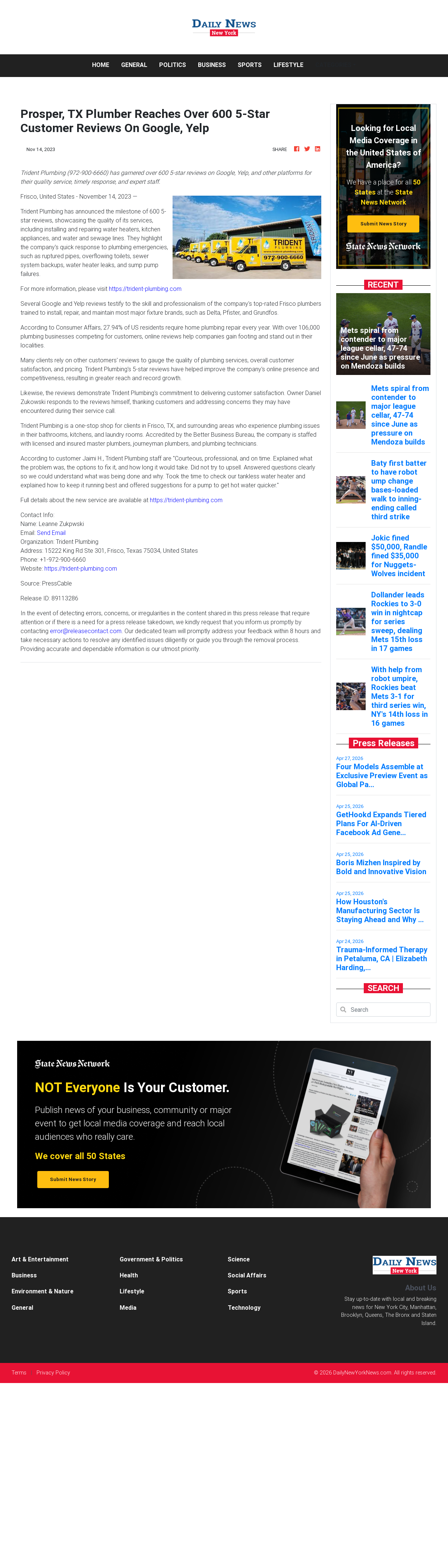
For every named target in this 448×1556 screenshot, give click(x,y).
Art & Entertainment (40, 1259)
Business (212, 64)
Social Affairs (247, 1275)
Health (129, 1275)
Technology (244, 1307)
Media (128, 1307)
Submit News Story (383, 224)
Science (239, 1259)
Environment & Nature (42, 1291)
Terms (19, 1372)
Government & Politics (151, 1259)
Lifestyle (288, 64)
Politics (172, 64)
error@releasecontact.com (86, 631)
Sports (250, 64)
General (134, 64)
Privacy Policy (53, 1372)
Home (103, 64)
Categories (333, 64)
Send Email (51, 532)
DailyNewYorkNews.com (362, 1372)
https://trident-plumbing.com (145, 288)
